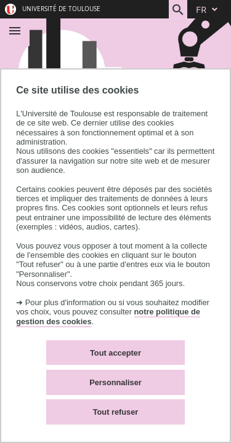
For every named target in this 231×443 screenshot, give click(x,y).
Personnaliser (115, 382)
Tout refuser (116, 412)
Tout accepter (115, 352)
